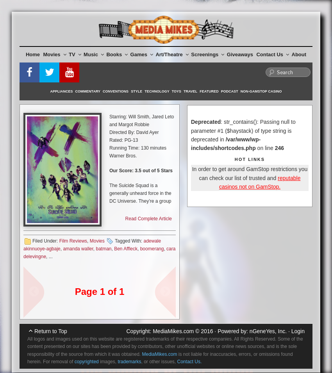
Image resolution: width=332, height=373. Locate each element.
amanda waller (78, 249)
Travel (190, 91)
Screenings (207, 54)
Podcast (229, 91)
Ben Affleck (125, 249)
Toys (176, 91)
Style (136, 91)
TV (75, 54)
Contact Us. (189, 361)
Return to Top (50, 331)
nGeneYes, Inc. (268, 331)
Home (33, 54)
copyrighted (87, 361)
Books (117, 54)
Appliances (61, 91)
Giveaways (240, 54)
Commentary (88, 91)
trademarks (129, 361)
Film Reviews (73, 241)
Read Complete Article (148, 218)
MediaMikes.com (173, 331)
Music (94, 54)
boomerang (152, 249)
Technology (157, 91)
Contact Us (272, 54)
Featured (209, 91)
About (299, 54)
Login (298, 331)
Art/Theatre (171, 54)
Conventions (116, 91)
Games (141, 54)
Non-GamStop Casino (261, 91)
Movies (54, 54)
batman (103, 249)
